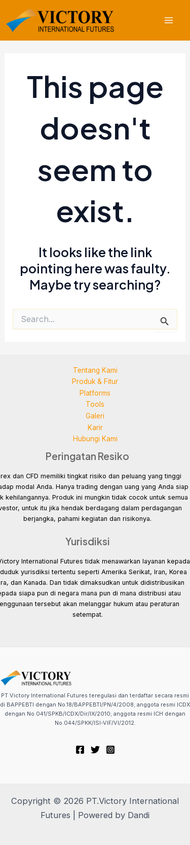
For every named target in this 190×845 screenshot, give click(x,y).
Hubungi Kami (95, 439)
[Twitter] (95, 749)
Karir (95, 428)
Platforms (95, 393)
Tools (95, 404)
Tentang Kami (95, 370)
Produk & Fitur (95, 381)
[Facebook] (80, 749)
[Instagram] (110, 749)
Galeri (95, 416)
